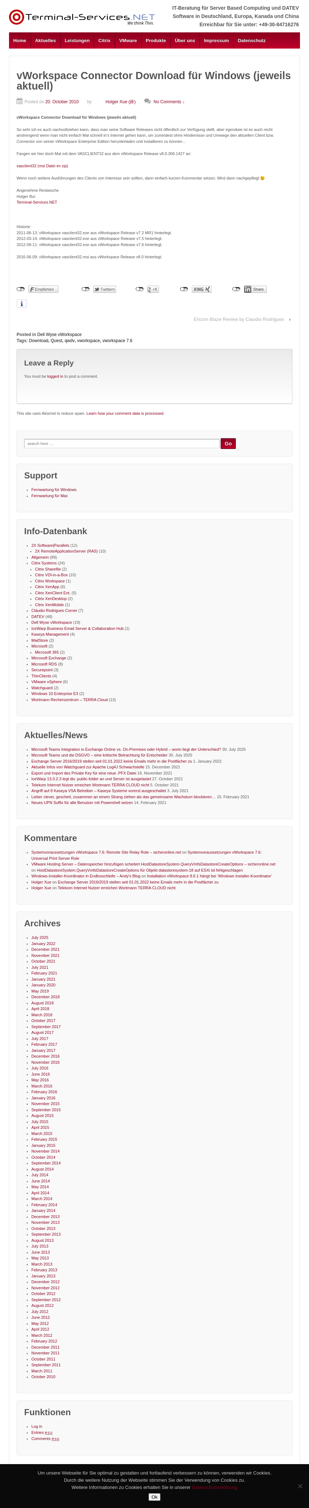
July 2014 (39, 1175)
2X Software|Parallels (50, 545)
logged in (55, 376)
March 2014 (41, 1198)
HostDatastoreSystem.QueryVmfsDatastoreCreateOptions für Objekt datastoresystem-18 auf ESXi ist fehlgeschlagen (140, 870)
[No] (300, 1486)
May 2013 (40, 1258)
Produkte (156, 40)
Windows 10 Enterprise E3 (54, 693)
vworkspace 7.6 (117, 340)
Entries (42, 1432)
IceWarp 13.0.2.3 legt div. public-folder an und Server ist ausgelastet (91, 779)
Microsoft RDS (44, 664)
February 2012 (44, 1341)
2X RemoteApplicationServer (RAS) (66, 551)
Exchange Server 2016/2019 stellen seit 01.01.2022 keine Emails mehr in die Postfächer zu (111, 761)
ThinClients (41, 676)
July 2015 (39, 1121)
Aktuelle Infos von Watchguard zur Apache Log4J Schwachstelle (87, 767)
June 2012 (40, 1317)
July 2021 (39, 967)
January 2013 (43, 1276)
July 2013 (39, 1246)
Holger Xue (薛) (114, 101)
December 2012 (45, 1282)
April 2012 (40, 1329)
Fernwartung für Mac (49, 496)
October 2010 (43, 1377)
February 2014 (44, 1205)
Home (19, 40)
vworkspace (88, 340)
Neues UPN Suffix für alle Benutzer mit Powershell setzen (82, 802)
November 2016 (45, 1062)
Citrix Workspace (50, 581)
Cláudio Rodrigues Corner (54, 610)
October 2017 (43, 1020)
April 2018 (40, 1009)
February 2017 (44, 1044)
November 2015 (45, 1104)
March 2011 (41, 1371)
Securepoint (42, 670)
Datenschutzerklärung (214, 1487)
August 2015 (42, 1115)
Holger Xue (41, 882)
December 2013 (45, 1216)
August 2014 (42, 1169)
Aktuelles (45, 40)
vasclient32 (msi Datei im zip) (42, 166)
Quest (56, 340)
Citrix (104, 40)
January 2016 (43, 1098)
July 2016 (39, 1068)
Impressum (216, 40)
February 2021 (44, 973)
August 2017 (42, 1032)
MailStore (39, 640)
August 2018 (42, 1003)
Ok (154, 1497)
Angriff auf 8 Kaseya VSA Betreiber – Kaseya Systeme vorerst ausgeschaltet (98, 791)
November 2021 (45, 955)
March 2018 (41, 1015)
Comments (45, 1438)
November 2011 (45, 1353)
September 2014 (46, 1163)
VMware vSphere (46, 682)
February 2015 (44, 1139)
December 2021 (45, 949)
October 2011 (43, 1359)
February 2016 (44, 1092)
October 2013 (43, 1228)
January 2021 (43, 979)
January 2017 (43, 1050)
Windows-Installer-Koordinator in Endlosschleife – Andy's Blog (85, 876)
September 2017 (46, 1027)
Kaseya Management (50, 634)
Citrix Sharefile (48, 569)
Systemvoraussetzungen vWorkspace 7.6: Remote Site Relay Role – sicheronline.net (106, 852)
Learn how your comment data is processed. (125, 413)
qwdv (70, 340)
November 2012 (45, 1288)
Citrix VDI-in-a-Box (51, 575)
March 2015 (41, 1133)
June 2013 (40, 1252)
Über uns (185, 40)
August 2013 (42, 1240)
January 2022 (43, 943)
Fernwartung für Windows (53, 489)
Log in (36, 1426)
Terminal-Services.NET (37, 202)
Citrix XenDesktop (51, 598)
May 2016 (40, 1080)
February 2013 (44, 1270)
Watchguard (42, 688)
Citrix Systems (44, 563)
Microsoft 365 (47, 652)
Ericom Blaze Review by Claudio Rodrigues (239, 319)
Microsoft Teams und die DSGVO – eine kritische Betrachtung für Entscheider (99, 755)
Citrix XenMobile (49, 605)
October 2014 (43, 1157)
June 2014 (40, 1181)
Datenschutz (251, 40)
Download (38, 340)
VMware (128, 40)
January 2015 (43, 1145)
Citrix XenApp (47, 587)
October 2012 (43, 1293)
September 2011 (46, 1365)
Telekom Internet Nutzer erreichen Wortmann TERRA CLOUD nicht (90, 785)
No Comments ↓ (169, 101)
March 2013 (41, 1264)
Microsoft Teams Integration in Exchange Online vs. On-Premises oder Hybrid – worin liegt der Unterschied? (126, 749)
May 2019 (40, 991)
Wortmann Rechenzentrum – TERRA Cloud (69, 700)
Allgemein (40, 557)
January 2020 (43, 985)
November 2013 (45, 1222)
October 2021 (43, 961)
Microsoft (39, 646)
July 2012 (39, 1311)
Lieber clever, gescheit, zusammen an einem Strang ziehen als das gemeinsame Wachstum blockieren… (123, 797)
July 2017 (39, 1038)
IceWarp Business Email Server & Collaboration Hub (77, 628)
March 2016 (41, 1086)
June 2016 (40, 1074)
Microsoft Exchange (48, 658)
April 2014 (40, 1193)
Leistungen (77, 40)
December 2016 (45, 1056)
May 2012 (40, 1323)
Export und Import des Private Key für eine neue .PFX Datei (83, 773)
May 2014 (40, 1187)
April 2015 (40, 1127)
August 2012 (42, 1305)
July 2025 (39, 937)
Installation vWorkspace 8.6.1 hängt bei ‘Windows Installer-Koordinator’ (209, 876)
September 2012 (46, 1300)
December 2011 (45, 1347)
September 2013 (46, 1234)
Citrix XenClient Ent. (52, 593)
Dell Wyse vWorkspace (59, 334)
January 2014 (43, 1210)
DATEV (37, 616)
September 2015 (46, 1110)
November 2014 (45, 1151)
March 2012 (41, 1335)
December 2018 (45, 997)
